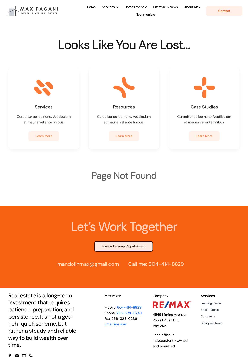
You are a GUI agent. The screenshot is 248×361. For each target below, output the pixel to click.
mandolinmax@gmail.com (85, 264)
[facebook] (10, 355)
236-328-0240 (129, 313)
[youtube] (17, 355)
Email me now (116, 324)
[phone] (31, 355)
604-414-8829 (163, 264)
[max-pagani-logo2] (32, 6)
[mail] (24, 355)
